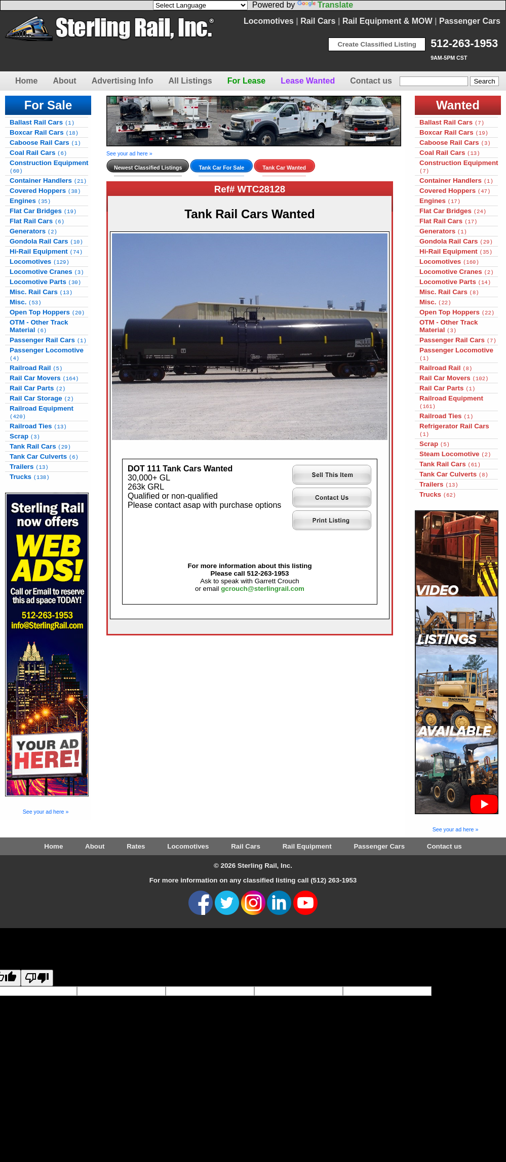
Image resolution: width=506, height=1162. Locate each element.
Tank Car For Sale (221, 168)
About (64, 80)
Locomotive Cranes (47, 271)
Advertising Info (122, 80)
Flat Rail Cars (37, 221)
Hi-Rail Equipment (46, 251)
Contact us (371, 80)
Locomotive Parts (45, 282)
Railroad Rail (36, 368)
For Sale (48, 105)
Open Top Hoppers (47, 312)
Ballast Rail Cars (42, 122)
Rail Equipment (307, 846)
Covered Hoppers (45, 190)
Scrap (25, 436)
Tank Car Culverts (44, 456)
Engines (30, 201)
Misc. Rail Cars (41, 292)
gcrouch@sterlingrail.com (262, 588)
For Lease (246, 80)
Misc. (26, 302)
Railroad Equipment (41, 412)
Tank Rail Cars (40, 446)
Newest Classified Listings (148, 168)
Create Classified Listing (376, 44)
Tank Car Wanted (284, 168)
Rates (136, 846)
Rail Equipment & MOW (387, 21)
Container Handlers (48, 180)
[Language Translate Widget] (200, 5)
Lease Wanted (308, 80)
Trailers (29, 466)
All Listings (190, 80)
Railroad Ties (38, 426)
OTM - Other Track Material (39, 326)
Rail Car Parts (37, 388)
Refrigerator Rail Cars (454, 429)
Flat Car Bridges (43, 211)
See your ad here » (46, 812)
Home (26, 80)
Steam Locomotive (455, 454)
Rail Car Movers (44, 378)
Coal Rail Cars (38, 152)
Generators (33, 231)
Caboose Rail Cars (45, 142)
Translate (325, 5)
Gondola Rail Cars (46, 241)
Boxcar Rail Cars (44, 132)
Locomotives (269, 21)
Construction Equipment (49, 166)
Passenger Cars (469, 21)
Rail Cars (317, 21)
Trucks (30, 476)
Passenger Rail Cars (48, 340)
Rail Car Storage (42, 398)
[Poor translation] (37, 978)
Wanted (458, 105)
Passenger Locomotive (47, 354)
